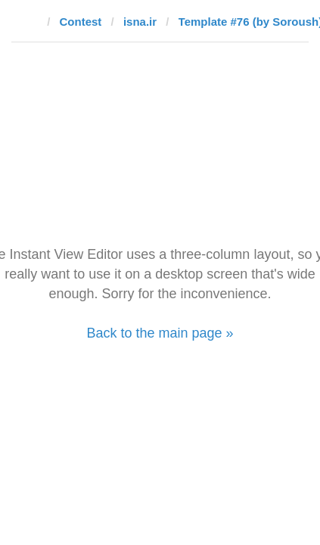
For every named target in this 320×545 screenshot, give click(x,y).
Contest (81, 21)
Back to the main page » (159, 333)
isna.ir (140, 21)
